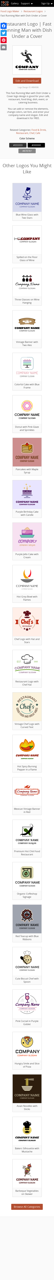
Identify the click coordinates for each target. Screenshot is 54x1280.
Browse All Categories (27, 1206)
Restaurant (22, 133)
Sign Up (45, 3)
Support (25, 3)
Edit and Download (27, 80)
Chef (31, 133)
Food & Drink (39, 129)
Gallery (15, 3)
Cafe (37, 133)
